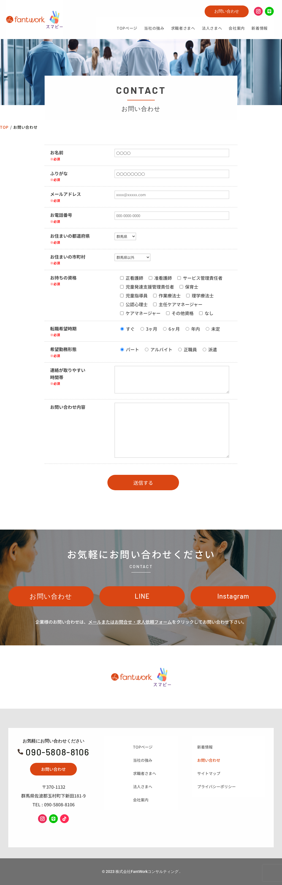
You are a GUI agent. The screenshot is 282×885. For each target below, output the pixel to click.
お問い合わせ (226, 11)
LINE (142, 596)
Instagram (233, 596)
